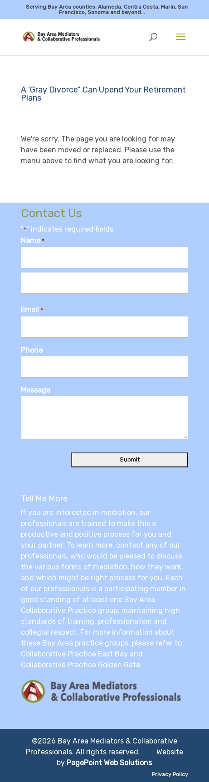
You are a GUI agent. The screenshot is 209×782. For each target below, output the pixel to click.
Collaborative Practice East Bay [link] (74, 654)
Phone (32, 350)
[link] (64, 36)
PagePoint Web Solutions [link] (109, 762)
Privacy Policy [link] (170, 774)
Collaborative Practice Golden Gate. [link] (81, 665)
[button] (181, 42)
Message (35, 390)
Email (32, 310)
